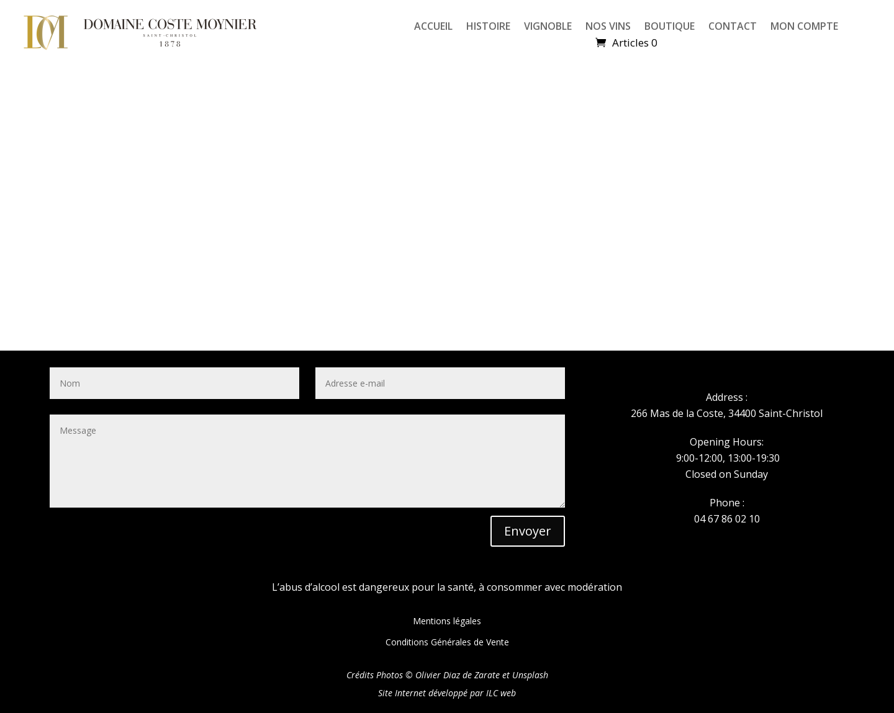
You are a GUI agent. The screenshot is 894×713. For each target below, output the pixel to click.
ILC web (501, 693)
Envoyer (527, 530)
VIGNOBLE (548, 27)
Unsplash (530, 675)
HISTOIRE (488, 27)
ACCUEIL (433, 27)
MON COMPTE (804, 27)
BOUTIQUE (669, 27)
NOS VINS (608, 27)
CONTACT (732, 27)
